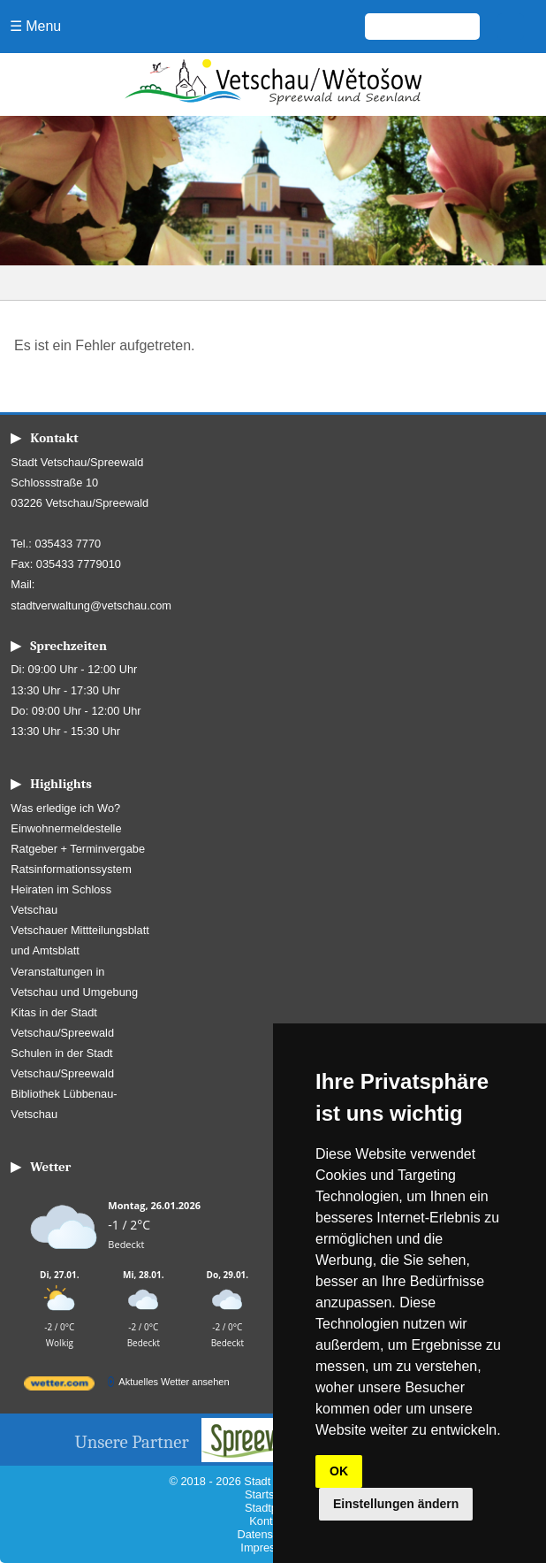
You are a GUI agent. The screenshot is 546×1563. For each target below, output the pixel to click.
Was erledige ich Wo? (65, 808)
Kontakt (268, 1521)
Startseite (268, 1494)
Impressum (268, 1547)
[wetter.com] (59, 1386)
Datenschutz (268, 1534)
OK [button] (339, 1471)
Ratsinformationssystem (71, 869)
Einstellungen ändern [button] (396, 1504)
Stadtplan (268, 1507)
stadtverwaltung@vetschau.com (91, 605)
